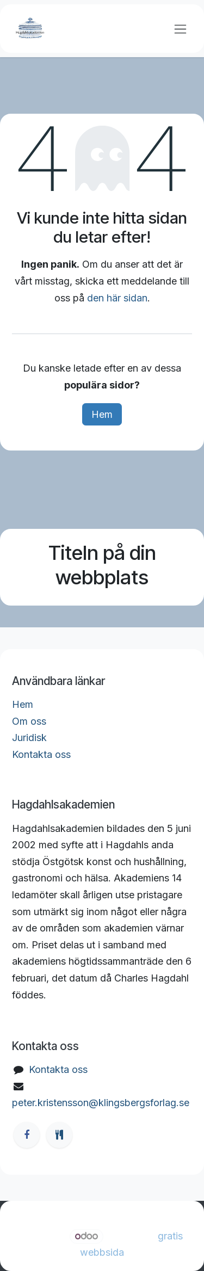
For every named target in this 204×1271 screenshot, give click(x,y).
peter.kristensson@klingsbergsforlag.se (100, 1102)
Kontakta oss (41, 754)
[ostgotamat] (59, 1135)
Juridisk (29, 737)
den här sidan (117, 298)
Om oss (29, 721)
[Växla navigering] (180, 28)
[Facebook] (27, 1135)
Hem (102, 414)
